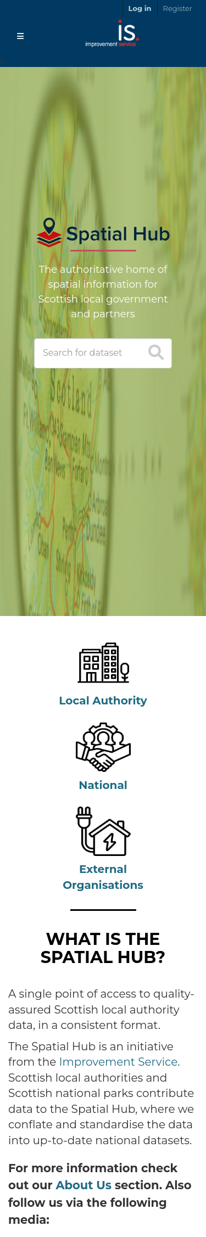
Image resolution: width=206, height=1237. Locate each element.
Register (177, 8)
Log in (140, 8)
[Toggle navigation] (20, 36)
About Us (83, 1185)
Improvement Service (118, 1061)
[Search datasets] (103, 353)
